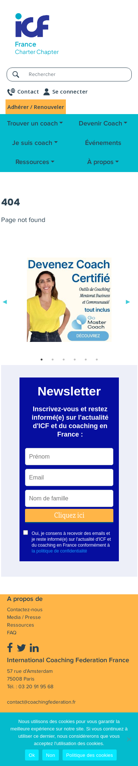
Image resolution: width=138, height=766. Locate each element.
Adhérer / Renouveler (35, 106)
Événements (103, 143)
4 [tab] (74, 359)
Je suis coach (32, 143)
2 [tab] (52, 359)
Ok (32, 755)
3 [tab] (63, 359)
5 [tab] (85, 359)
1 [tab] (41, 359)
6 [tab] (96, 359)
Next (128, 301)
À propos (100, 162)
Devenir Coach (100, 123)
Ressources (32, 162)
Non (50, 755)
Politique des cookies (89, 755)
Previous (4, 301)
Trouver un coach (32, 123)
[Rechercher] (77, 74)
